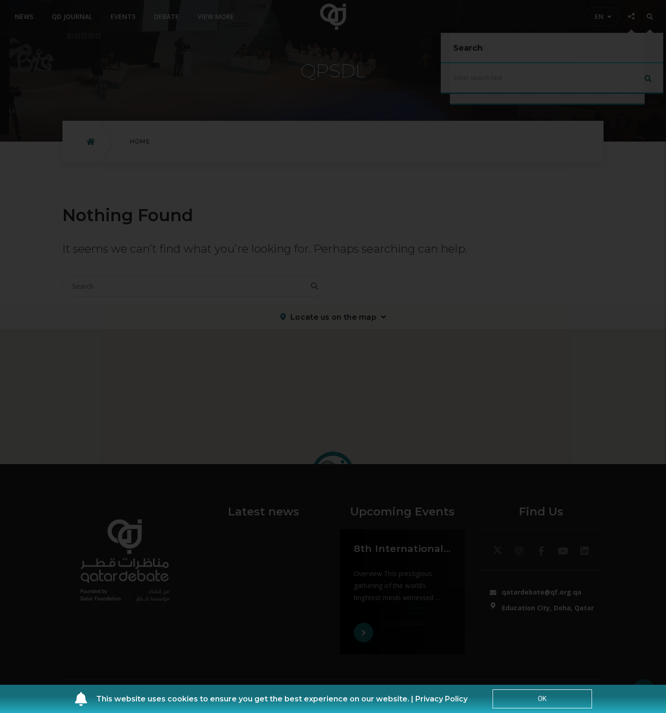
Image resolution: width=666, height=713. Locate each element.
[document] (333, 356)
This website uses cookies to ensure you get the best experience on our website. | (255, 698)
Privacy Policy (441, 698)
